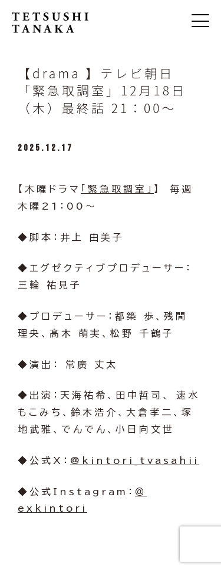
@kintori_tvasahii (134, 460)
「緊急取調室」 (117, 189)
